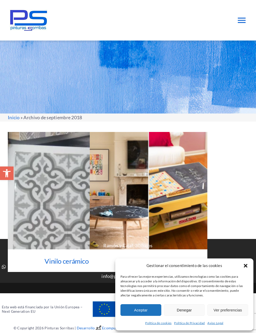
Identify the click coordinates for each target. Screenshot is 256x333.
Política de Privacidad (189, 323)
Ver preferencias (228, 310)
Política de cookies (158, 323)
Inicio (14, 117)
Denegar (184, 310)
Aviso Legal (215, 323)
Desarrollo (89, 328)
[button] (7, 173)
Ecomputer (111, 328)
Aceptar (141, 310)
